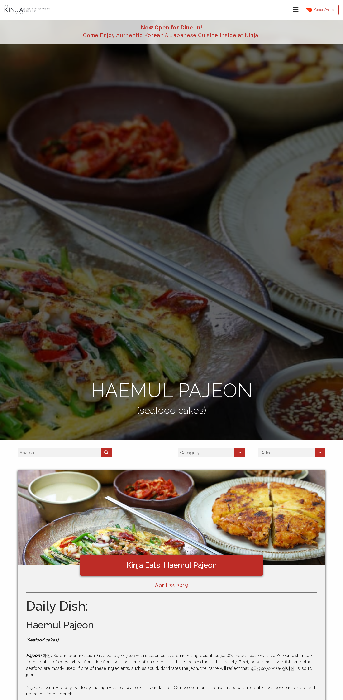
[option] (171, 230)
